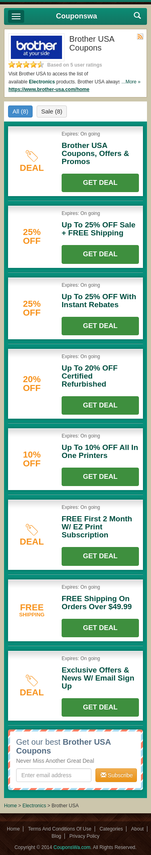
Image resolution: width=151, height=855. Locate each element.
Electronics (42, 82)
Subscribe (117, 775)
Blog (56, 836)
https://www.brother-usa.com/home (48, 89)
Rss (140, 36)
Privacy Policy (84, 836)
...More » (131, 82)
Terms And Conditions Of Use (59, 829)
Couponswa (76, 16)
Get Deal (100, 182)
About (137, 829)
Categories (111, 829)
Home (10, 805)
